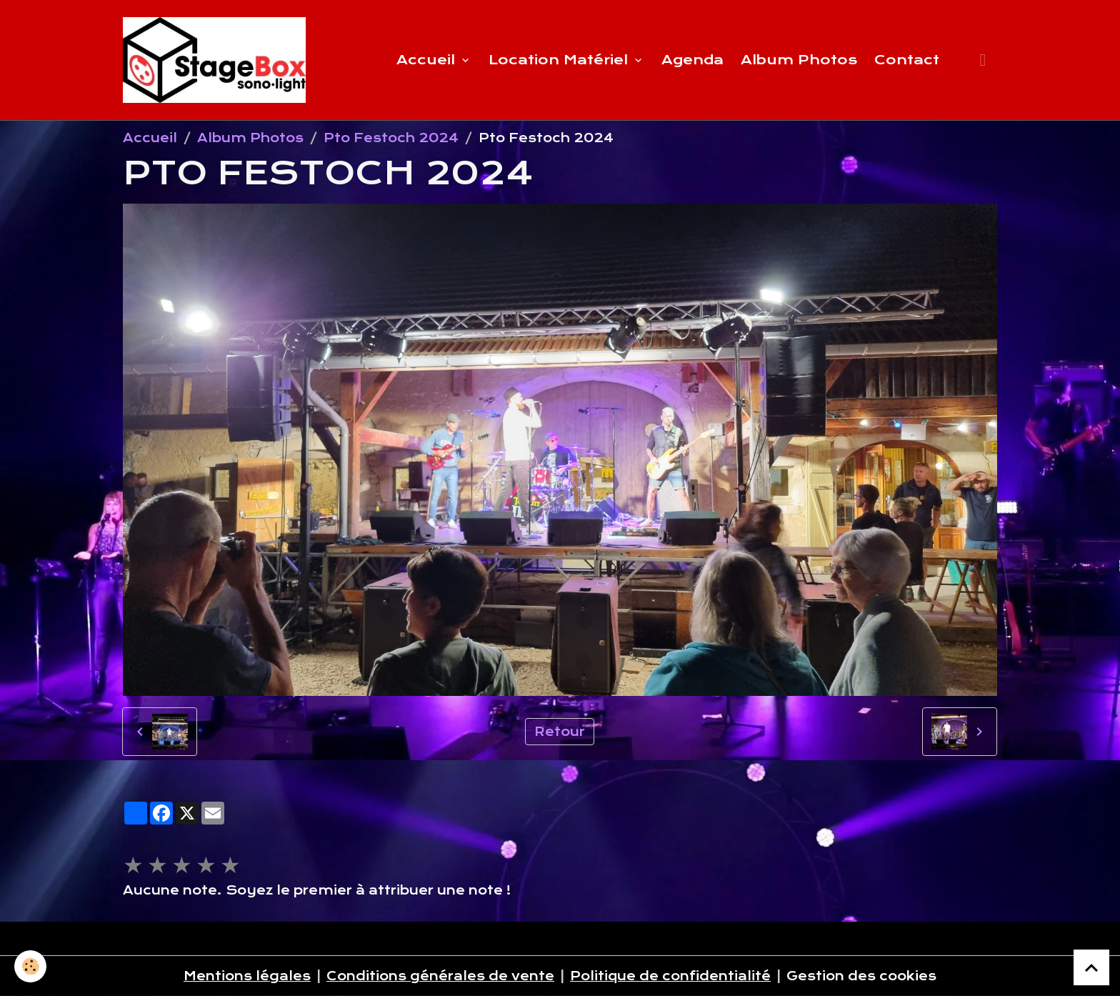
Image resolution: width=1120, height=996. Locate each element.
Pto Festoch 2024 (391, 138)
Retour (559, 731)
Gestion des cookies (861, 976)
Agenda (692, 59)
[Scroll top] (1091, 967)
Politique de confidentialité (670, 976)
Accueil (427, 59)
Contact (906, 59)
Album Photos (799, 59)
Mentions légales (247, 976)
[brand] (217, 60)
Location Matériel (560, 59)
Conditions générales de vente (440, 976)
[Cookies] (30, 966)
